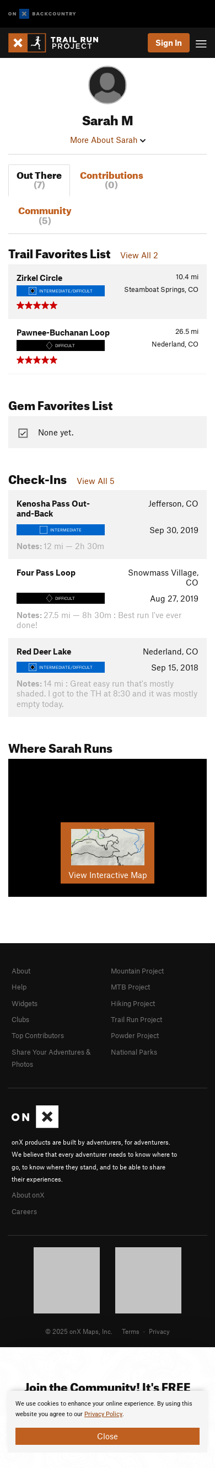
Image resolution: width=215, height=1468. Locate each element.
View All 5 (96, 481)
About (21, 970)
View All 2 (139, 255)
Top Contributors (38, 1035)
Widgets (24, 1003)
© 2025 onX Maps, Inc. (78, 1331)
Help (19, 986)
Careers (24, 1211)
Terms (130, 1331)
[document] (107, 1421)
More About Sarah (108, 140)
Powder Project (135, 1035)
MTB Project (130, 986)
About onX (28, 1194)
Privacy (159, 1331)
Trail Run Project (136, 1019)
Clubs (20, 1019)
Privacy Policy (103, 1414)
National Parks (134, 1051)
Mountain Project (137, 970)
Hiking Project (133, 1003)
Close (107, 1436)
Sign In (168, 42)
